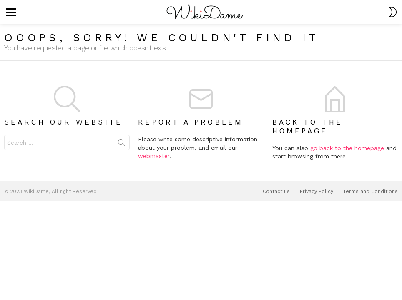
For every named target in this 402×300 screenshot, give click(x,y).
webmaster (153, 155)
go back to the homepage (347, 148)
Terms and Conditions (370, 191)
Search (121, 144)
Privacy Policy (316, 191)
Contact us (276, 191)
